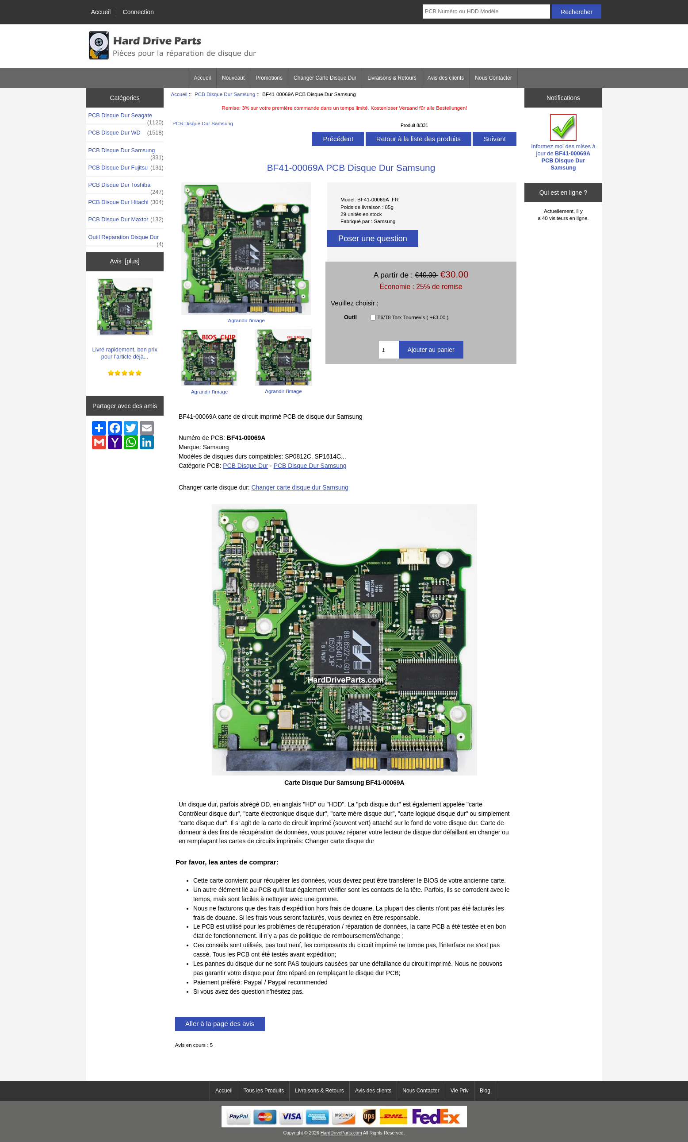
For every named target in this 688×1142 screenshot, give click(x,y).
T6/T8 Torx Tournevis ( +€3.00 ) (412, 317)
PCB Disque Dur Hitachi (126, 202)
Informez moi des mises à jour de (563, 142)
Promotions (269, 78)
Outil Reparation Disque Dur (126, 239)
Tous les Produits (264, 1091)
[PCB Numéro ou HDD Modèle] (486, 11)
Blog (485, 1091)
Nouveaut (233, 78)
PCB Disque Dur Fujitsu (126, 167)
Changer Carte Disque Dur (325, 78)
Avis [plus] (125, 261)
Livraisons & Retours (392, 78)
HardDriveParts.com (341, 1132)
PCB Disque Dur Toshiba (126, 187)
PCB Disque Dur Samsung (225, 94)
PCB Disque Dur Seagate (126, 117)
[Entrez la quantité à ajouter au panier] (389, 350)
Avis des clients (446, 78)
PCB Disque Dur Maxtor (126, 219)
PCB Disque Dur (245, 465)
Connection (138, 11)
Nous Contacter (493, 78)
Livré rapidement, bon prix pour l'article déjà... (124, 319)
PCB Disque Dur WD (126, 132)
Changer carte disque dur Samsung (300, 487)
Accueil (101, 11)
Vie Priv (460, 1091)
